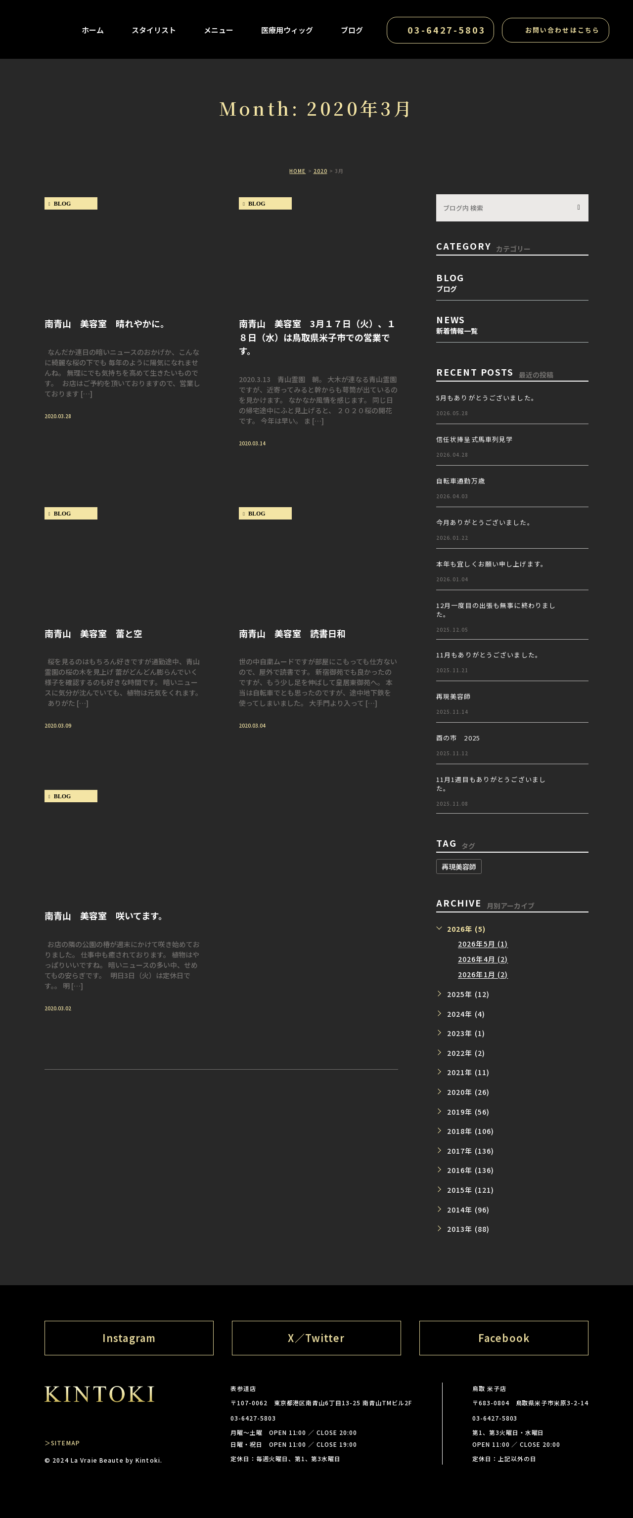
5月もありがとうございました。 (487, 397)
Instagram (129, 1338)
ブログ (352, 30)
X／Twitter (316, 1338)
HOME (297, 170)
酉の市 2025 (458, 737)
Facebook (504, 1338)
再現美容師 (453, 696)
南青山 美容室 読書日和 (292, 632)
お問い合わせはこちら (562, 30)
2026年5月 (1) (483, 944)
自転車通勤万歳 (460, 480)
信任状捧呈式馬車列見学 (474, 439)
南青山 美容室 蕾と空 (93, 632)
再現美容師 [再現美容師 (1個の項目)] (459, 866)
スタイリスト (154, 30)
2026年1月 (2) (483, 975)
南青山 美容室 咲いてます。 (106, 915)
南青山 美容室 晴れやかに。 (107, 322)
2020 (320, 170)
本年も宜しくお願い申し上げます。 (491, 563)
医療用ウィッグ (287, 30)
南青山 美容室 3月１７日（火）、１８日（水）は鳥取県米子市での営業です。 (317, 336)
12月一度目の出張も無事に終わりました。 (496, 610)
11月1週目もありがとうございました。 (491, 784)
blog (62, 203)
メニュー (218, 30)
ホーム (93, 30)
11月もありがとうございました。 (489, 654)
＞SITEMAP (62, 1442)
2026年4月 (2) (483, 959)
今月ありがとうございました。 (485, 522)
